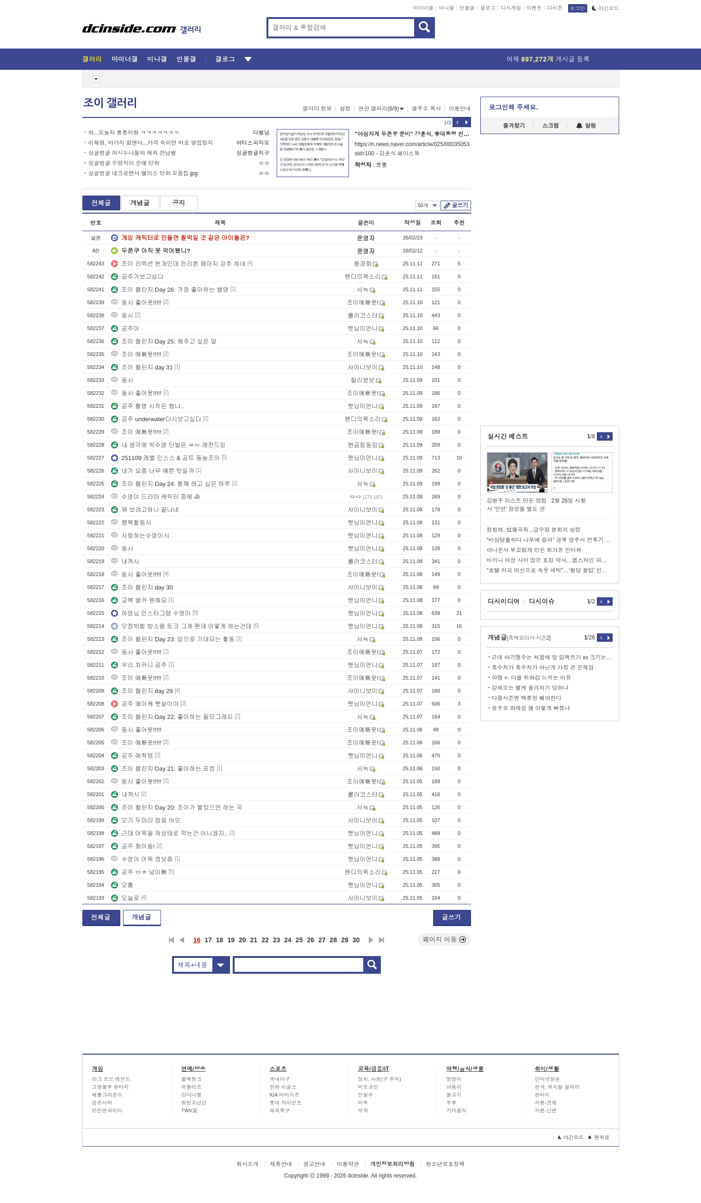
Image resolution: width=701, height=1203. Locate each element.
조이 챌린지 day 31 (142, 367)
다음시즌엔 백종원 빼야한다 (527, 698)
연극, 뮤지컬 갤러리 (557, 1087)
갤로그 (488, 8)
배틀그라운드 (107, 1095)
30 (356, 940)
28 (333, 940)
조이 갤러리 (110, 103)
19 (231, 940)
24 (288, 940)
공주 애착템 (132, 755)
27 (322, 940)
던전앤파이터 (107, 1110)
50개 (427, 205)
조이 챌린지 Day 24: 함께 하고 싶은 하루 (170, 483)
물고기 (454, 1095)
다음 (371, 940)
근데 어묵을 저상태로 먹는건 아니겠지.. (169, 833)
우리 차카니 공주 (139, 665)
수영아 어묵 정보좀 (142, 859)
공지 (179, 203)
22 (265, 940)
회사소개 (247, 1164)
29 (344, 940)
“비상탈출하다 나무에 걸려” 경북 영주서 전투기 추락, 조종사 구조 (550, 540)
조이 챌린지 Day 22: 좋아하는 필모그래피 (172, 716)
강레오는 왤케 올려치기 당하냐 (530, 688)
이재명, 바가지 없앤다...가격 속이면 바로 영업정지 (150, 143)
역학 (363, 1110)
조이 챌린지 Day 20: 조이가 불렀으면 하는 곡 (176, 807)
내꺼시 (125, 561)
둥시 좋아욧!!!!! (136, 302)
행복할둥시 (131, 522)
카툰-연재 (546, 1102)
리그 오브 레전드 (111, 1079)
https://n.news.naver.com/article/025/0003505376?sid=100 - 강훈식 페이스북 (412, 149)
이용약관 (348, 1164)
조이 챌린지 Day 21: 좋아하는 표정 (163, 768)
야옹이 (454, 1087)
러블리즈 (191, 1087)
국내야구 (280, 1079)
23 (276, 940)
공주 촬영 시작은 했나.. (147, 406)
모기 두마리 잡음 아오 (145, 820)
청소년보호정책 (445, 1164)
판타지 (542, 1095)
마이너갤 (423, 8)
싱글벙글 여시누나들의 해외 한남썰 (132, 153)
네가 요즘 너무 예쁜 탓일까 (152, 470)
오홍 (122, 885)
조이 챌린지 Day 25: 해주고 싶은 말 (164, 341)
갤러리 (92, 59)
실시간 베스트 (508, 436)
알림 (586, 126)
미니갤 (446, 8)
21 (254, 940)
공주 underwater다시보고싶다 (156, 419)
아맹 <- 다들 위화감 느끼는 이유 (531, 678)
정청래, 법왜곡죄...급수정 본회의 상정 (534, 530)
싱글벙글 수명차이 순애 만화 (124, 163)
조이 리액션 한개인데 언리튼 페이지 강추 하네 (178, 263)
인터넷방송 (547, 1079)
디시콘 (555, 8)
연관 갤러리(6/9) (381, 108)
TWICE (189, 1110)
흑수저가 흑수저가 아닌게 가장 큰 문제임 (543, 667)
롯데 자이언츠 (286, 1102)
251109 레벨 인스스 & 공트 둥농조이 (165, 457)
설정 (345, 108)
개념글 (140, 203)
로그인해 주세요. (513, 107)
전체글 (101, 203)
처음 (171, 940)
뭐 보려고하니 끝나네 (145, 509)
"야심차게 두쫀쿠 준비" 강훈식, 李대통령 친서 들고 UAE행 (428, 134)
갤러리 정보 (317, 108)
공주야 (125, 328)
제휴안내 (281, 1164)
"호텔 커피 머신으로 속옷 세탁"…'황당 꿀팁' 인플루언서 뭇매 (550, 570)
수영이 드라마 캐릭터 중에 (151, 496)
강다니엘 (191, 1095)
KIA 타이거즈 (284, 1095)
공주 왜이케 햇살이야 (145, 703)
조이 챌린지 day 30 (142, 587)
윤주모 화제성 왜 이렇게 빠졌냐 (531, 708)
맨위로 (599, 1137)
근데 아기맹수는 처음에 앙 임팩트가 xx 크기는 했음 (552, 657)
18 (219, 940)
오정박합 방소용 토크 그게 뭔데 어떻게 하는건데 (181, 626)
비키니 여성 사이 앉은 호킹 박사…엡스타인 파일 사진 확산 (550, 560)
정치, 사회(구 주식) (380, 1079)
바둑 (363, 1102)
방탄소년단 (194, 1102)
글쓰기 (460, 205)
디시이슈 (542, 601)
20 (242, 940)
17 (208, 940)
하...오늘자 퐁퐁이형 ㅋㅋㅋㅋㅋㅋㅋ (134, 132)
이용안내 (460, 108)
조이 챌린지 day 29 (142, 690)
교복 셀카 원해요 (139, 600)
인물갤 (467, 8)
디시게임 (511, 8)
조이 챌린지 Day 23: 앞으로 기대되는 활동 (173, 639)
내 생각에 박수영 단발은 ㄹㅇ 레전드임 (168, 445)
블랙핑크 (191, 1079)
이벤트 (534, 8)
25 (299, 940)
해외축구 (280, 1110)
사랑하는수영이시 (140, 535)
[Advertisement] (40, 351)
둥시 (122, 315)
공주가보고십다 (137, 276)
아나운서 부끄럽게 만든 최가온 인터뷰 (534, 550)
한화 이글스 (283, 1087)
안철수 (365, 1095)
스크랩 (550, 126)
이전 (182, 940)
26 (310, 940)
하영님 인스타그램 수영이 (151, 613)
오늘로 (125, 898)
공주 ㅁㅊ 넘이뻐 (139, 872)
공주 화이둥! (133, 846)
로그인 (577, 8)
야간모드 (605, 8)
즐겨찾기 (514, 126)
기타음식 (457, 1110)
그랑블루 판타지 (110, 1087)
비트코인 (368, 1087)
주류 (452, 1102)
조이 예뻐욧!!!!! (136, 354)
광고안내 (314, 1164)
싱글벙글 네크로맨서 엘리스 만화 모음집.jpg (143, 173)
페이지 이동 (444, 939)
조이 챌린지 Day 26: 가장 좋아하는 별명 (170, 289)
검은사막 (102, 1102)
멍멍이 (454, 1079)
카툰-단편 (546, 1110)
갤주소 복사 (426, 108)
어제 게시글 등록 (548, 59)
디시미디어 (504, 601)
